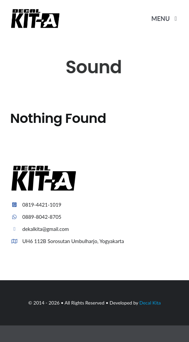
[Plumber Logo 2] (35, 11)
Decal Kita (150, 303)
